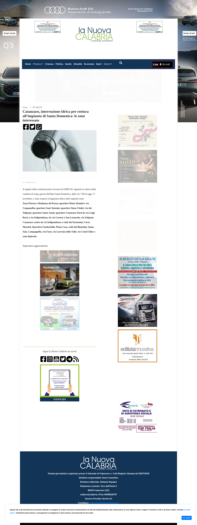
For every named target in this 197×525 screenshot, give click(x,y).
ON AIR (165, 64)
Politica (59, 64)
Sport (99, 64)
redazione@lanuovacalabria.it (104, 503)
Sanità (68, 64)
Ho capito (186, 518)
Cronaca (49, 64)
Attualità (78, 64)
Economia (89, 64)
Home (28, 63)
